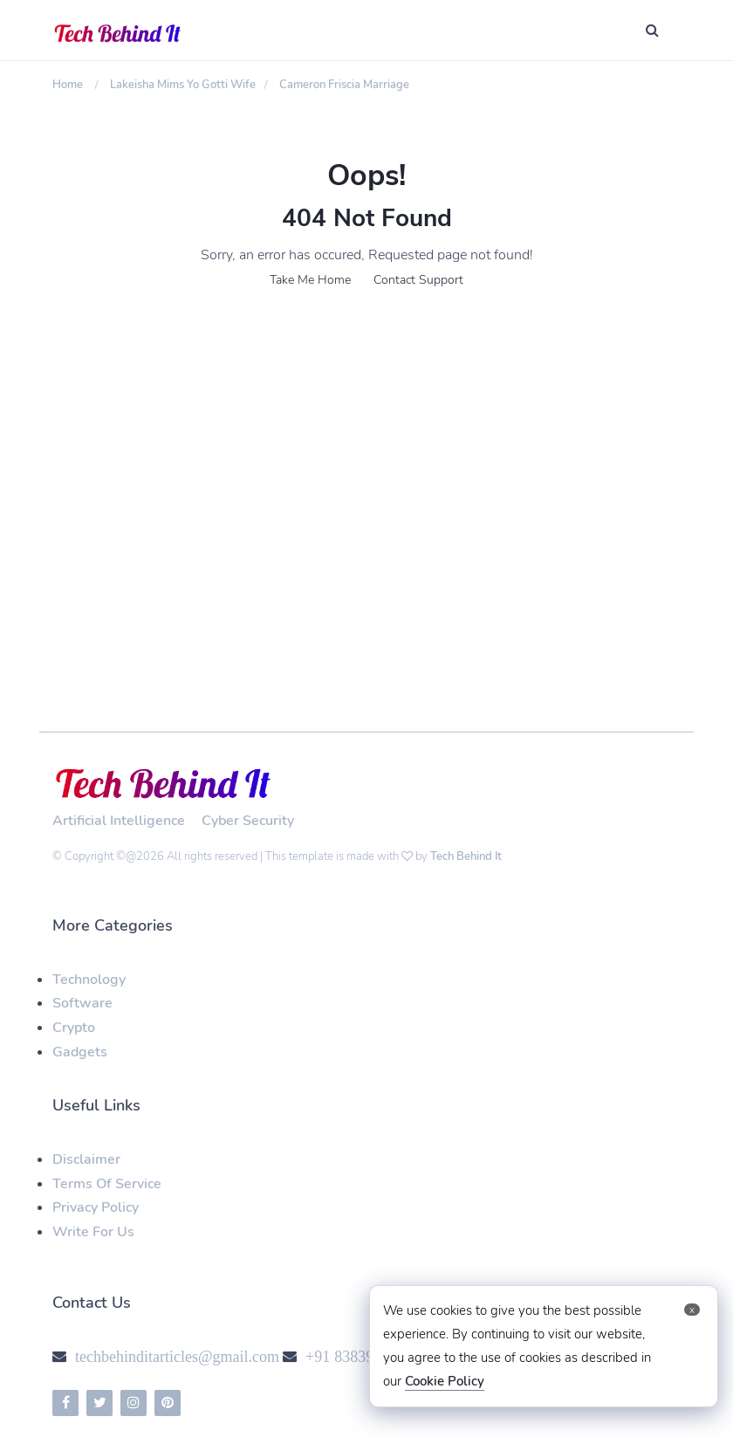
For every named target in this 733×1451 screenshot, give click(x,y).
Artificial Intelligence (118, 820)
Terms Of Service (106, 1183)
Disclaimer (86, 1159)
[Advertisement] (366, 452)
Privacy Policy (95, 1207)
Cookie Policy (444, 1381)
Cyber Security (248, 820)
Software (82, 1003)
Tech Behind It (466, 856)
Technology (89, 979)
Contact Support (418, 280)
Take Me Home (310, 280)
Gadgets (79, 1052)
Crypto (73, 1027)
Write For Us (93, 1231)
